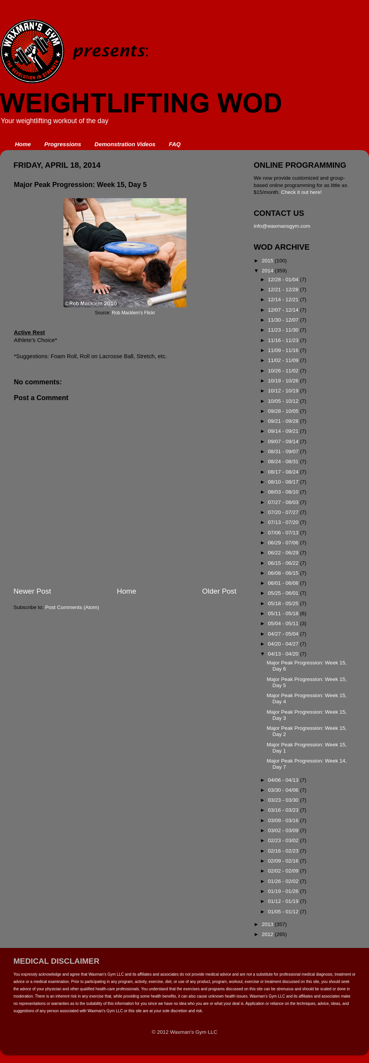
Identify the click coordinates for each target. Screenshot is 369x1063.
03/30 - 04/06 (284, 790)
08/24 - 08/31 (284, 461)
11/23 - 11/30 (284, 330)
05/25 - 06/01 (284, 593)
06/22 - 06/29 (284, 553)
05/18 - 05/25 (284, 603)
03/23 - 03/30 (284, 800)
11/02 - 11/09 (284, 360)
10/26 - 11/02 (284, 371)
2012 (268, 934)
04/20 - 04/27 (284, 644)
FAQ (175, 144)
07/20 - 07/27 (284, 512)
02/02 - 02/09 (284, 871)
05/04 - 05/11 (284, 623)
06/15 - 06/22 (284, 563)
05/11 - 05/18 (284, 613)
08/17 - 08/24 (284, 472)
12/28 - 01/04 (284, 279)
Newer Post (32, 591)
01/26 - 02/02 (284, 881)
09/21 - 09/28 (284, 421)
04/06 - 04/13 (284, 780)
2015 (268, 261)
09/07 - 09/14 (284, 441)
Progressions (62, 144)
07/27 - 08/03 (284, 502)
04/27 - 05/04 (284, 634)
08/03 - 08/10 (284, 492)
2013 (268, 924)
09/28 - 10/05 (284, 411)
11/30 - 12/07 (284, 320)
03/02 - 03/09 (284, 830)
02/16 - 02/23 (284, 851)
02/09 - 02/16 (284, 861)
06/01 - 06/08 (284, 583)
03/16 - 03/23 (284, 810)
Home (23, 144)
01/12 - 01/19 (284, 901)
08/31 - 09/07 (284, 451)
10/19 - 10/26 (284, 381)
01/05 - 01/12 (284, 911)
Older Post (219, 591)
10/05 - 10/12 (284, 401)
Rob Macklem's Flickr (133, 312)
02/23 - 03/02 (284, 840)
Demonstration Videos (125, 144)
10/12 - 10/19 (284, 391)
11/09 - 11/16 (284, 350)
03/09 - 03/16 (284, 820)
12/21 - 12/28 (284, 289)
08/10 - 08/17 (284, 482)
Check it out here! (301, 192)
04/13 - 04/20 (284, 654)
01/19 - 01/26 (284, 891)
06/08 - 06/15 (284, 573)
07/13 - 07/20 (284, 522)
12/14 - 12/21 (284, 299)
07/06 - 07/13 (284, 533)
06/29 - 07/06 (284, 543)
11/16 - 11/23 (284, 340)
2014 (268, 271)
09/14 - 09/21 (284, 431)
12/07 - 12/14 (284, 310)
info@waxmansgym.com (282, 226)
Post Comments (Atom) (72, 607)
